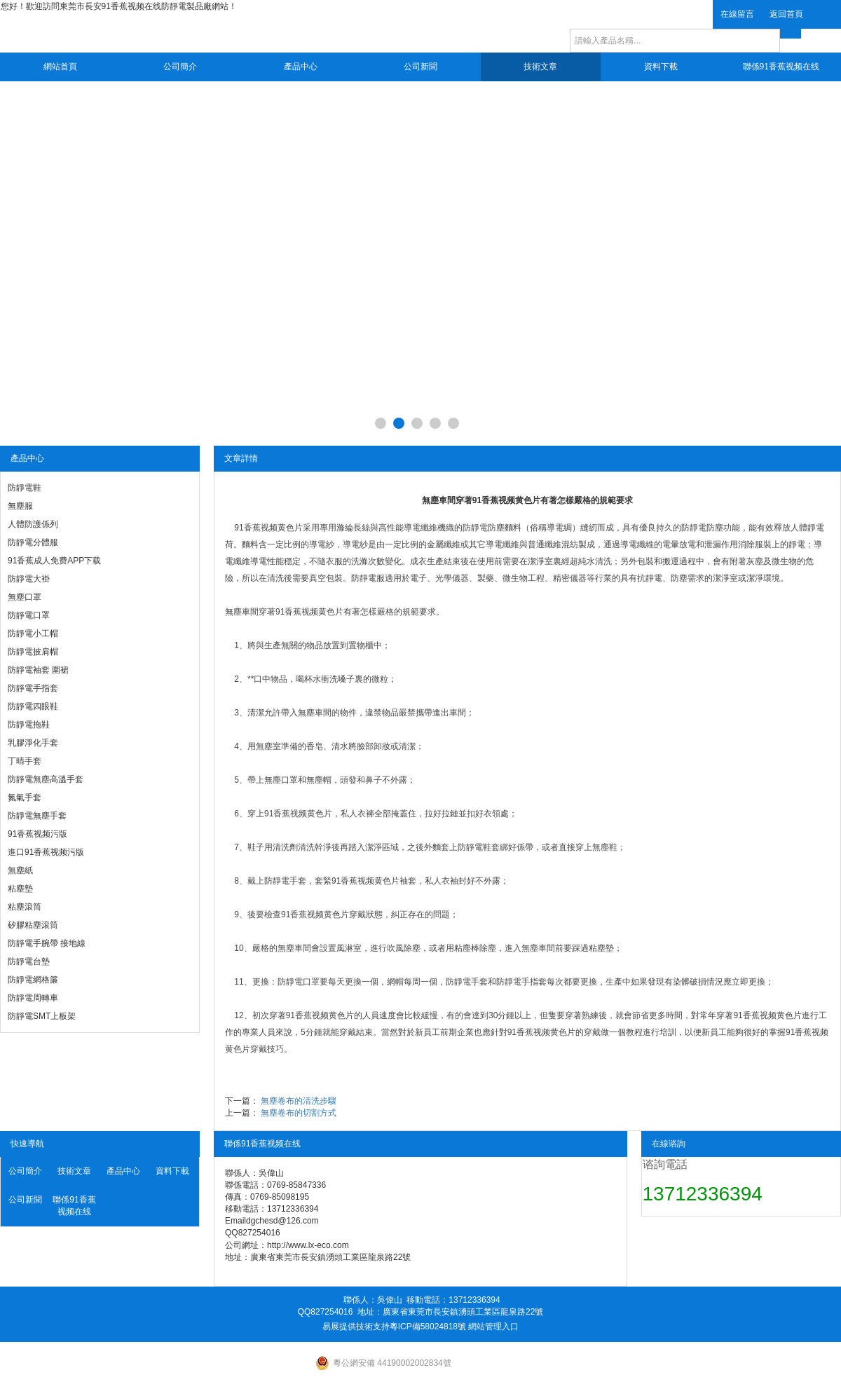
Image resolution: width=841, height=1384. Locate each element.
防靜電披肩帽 (33, 652)
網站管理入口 (493, 1326)
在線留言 (737, 14)
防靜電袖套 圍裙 (38, 670)
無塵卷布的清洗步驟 (298, 1101)
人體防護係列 (33, 524)
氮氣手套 (24, 797)
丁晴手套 (24, 761)
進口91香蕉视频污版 (46, 852)
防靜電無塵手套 (37, 816)
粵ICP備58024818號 (428, 1326)
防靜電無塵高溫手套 (45, 779)
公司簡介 (180, 66)
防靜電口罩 (29, 615)
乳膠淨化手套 (33, 743)
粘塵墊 (20, 888)
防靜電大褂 (29, 579)
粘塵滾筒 (24, 907)
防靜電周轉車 (33, 998)
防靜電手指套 (33, 688)
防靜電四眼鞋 (33, 706)
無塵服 (20, 506)
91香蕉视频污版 (37, 834)
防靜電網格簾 (33, 980)
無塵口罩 (24, 597)
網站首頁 (60, 66)
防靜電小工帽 (33, 633)
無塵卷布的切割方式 (298, 1113)
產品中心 (300, 66)
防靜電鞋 (24, 488)
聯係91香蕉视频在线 (781, 66)
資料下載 (661, 66)
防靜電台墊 (29, 961)
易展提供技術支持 (356, 1326)
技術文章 (540, 66)
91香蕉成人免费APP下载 (54, 561)
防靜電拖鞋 (29, 724)
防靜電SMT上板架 (42, 1016)
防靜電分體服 (33, 542)
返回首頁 (786, 14)
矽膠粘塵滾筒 (33, 925)
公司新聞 (420, 66)
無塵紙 (20, 870)
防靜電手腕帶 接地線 (47, 943)
